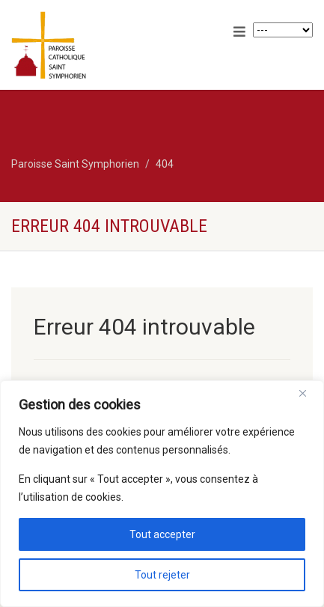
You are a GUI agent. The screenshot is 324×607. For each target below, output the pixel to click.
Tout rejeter (162, 575)
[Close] (308, 393)
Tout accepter (162, 534)
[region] (162, 493)
